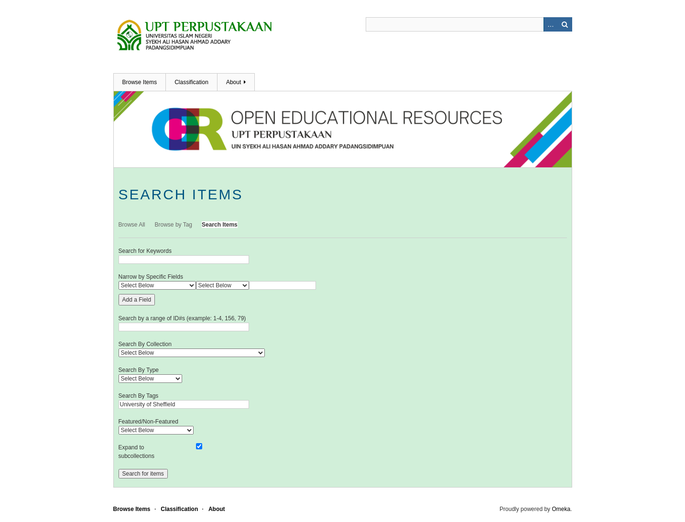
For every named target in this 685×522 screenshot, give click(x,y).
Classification (191, 82)
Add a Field (137, 299)
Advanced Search (551, 24)
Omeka (561, 509)
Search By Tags (139, 395)
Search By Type (139, 370)
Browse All (132, 224)
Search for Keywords (145, 251)
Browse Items (139, 82)
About (233, 82)
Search (565, 24)
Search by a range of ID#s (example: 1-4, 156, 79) (182, 318)
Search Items (220, 224)
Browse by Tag (174, 224)
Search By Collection (145, 344)
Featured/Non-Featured (148, 421)
